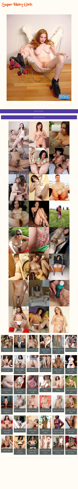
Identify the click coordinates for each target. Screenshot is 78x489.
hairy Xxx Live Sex (39, 117)
